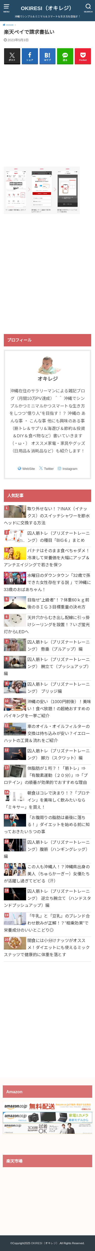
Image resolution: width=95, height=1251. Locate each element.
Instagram (70, 469)
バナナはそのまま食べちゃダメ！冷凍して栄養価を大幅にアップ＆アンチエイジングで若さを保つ (47, 557)
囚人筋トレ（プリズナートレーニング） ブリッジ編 (58, 688)
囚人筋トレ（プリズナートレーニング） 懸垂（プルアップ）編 (58, 645)
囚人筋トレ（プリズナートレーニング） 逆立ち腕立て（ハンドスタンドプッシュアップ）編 (47, 898)
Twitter (49, 469)
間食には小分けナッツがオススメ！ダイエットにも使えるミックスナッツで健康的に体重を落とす (47, 947)
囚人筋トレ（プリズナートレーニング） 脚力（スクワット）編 (58, 754)
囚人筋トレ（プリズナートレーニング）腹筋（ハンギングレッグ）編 (47, 849)
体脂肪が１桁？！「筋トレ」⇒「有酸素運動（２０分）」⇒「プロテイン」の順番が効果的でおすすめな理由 (46, 775)
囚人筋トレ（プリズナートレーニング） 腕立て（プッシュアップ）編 (47, 666)
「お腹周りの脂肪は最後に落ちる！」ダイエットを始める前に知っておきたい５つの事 (47, 824)
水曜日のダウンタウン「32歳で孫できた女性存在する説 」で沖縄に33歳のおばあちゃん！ (47, 582)
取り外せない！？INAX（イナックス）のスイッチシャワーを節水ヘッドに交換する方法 (47, 515)
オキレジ (47, 379)
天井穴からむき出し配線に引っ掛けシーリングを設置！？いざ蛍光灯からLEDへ (47, 624)
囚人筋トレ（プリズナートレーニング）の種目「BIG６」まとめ (58, 537)
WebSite (28, 469)
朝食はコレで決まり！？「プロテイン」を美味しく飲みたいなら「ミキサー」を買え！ (47, 800)
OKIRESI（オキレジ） (47, 8)
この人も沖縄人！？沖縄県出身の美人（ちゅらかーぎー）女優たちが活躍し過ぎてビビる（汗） (47, 873)
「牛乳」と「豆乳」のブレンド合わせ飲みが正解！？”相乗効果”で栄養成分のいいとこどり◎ (47, 923)
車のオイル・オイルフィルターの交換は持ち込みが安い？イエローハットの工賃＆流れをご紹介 (47, 733)
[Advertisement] (47, 115)
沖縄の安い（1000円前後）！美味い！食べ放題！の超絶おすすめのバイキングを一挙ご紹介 (47, 708)
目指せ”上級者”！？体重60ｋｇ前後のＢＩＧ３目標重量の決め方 (58, 603)
